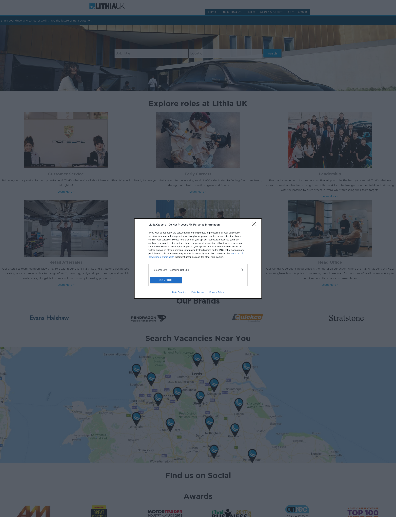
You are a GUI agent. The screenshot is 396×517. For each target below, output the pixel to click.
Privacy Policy (216, 292)
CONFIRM (165, 280)
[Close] (255, 225)
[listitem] (198, 270)
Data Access (197, 292)
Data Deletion (179, 292)
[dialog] (198, 258)
